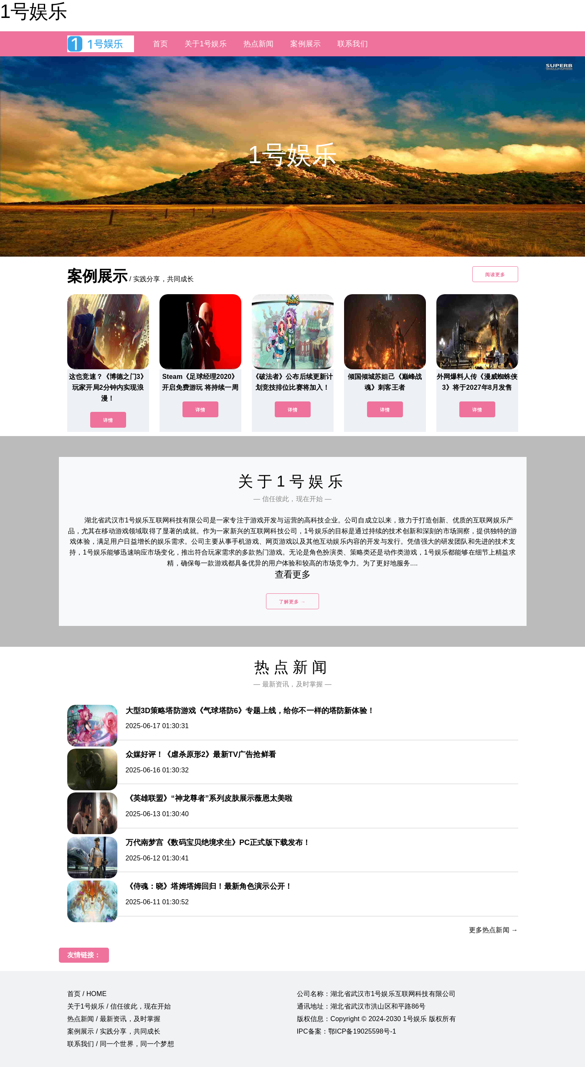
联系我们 (352, 44)
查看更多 (292, 574)
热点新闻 (258, 44)
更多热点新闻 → (493, 929)
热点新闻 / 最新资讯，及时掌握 (114, 1018)
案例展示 (305, 44)
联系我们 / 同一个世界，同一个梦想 (120, 1043)
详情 (108, 420)
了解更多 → (292, 601)
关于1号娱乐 (206, 44)
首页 (160, 44)
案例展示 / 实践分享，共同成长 (114, 1031)
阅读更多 (495, 274)
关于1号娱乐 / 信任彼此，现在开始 (119, 1006)
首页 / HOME (87, 993)
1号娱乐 (33, 11)
